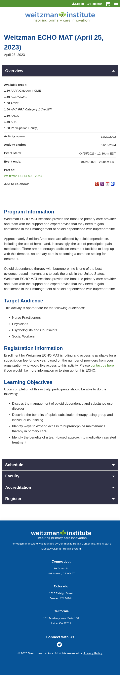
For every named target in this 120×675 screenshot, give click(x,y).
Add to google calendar (97, 184)
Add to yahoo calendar (102, 184)
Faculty (12, 476)
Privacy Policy (92, 653)
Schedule (14, 465)
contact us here (102, 365)
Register (96, 3)
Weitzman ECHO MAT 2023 (23, 176)
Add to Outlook (113, 184)
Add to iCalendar (108, 184)
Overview (14, 71)
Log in (79, 3)
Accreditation (18, 487)
